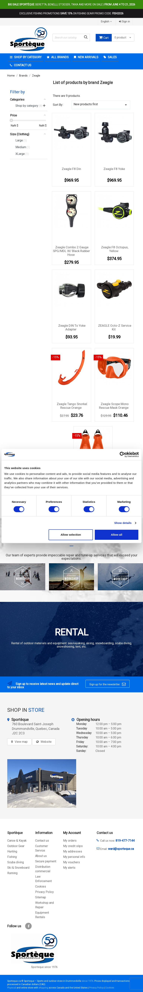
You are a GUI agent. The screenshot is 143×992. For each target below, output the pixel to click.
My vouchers (71, 862)
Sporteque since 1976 (44, 967)
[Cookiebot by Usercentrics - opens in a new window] (122, 454)
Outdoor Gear (15, 846)
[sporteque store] (41, 783)
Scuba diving (15, 862)
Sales (112, 57)
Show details (123, 522)
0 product (123, 37)
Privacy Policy (44, 892)
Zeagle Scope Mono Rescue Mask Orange (114, 406)
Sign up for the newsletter (107, 684)
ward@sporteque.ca (121, 849)
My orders (70, 840)
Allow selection (71, 534)
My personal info (74, 857)
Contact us (42, 840)
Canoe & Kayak (17, 840)
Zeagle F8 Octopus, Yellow (114, 249)
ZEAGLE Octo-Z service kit (114, 327)
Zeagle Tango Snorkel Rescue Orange (72, 406)
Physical (11, 987)
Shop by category (27, 57)
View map (21, 741)
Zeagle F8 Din (71, 169)
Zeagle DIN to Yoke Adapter (71, 327)
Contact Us (22, 65)
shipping (43, 987)
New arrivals (87, 57)
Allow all (116, 534)
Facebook (28, 926)
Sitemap (40, 897)
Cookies (40, 886)
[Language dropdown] (107, 21)
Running (12, 873)
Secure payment (45, 861)
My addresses (72, 851)
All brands (59, 57)
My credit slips (73, 846)
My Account (72, 833)
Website (46, 741)
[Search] (71, 37)
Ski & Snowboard (18, 867)
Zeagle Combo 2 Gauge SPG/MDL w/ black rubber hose (71, 251)
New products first (101, 104)
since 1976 (87, 980)
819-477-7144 (125, 840)
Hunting (12, 851)
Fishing (12, 857)
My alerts (69, 867)
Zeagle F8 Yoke (114, 169)
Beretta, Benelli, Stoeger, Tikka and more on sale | (71, 4)
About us (41, 856)
